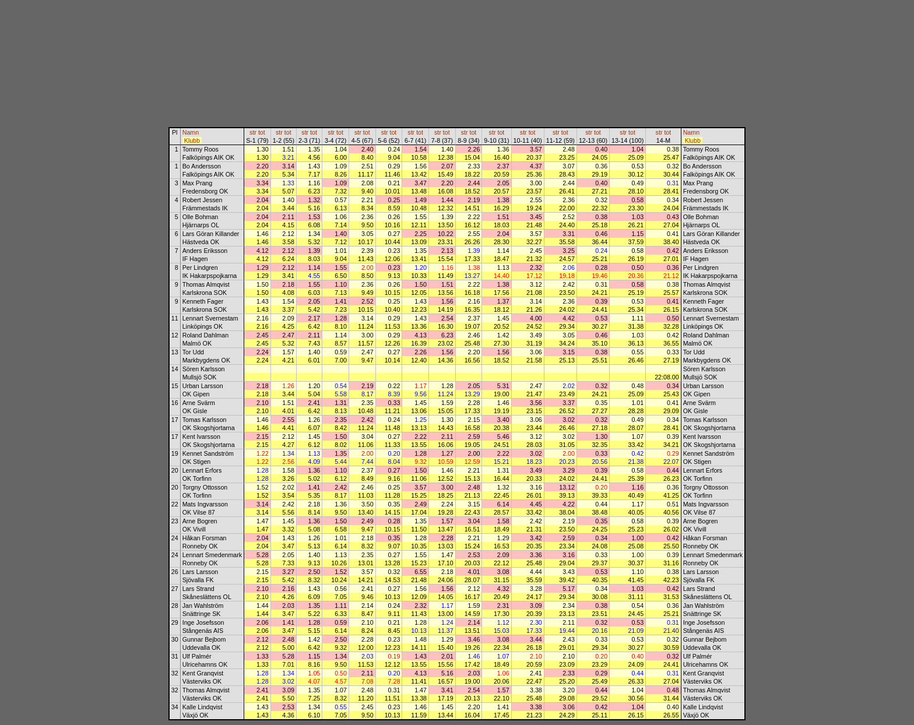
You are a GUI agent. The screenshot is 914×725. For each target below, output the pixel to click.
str (252, 132)
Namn (190, 132)
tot (261, 132)
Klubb (192, 140)
